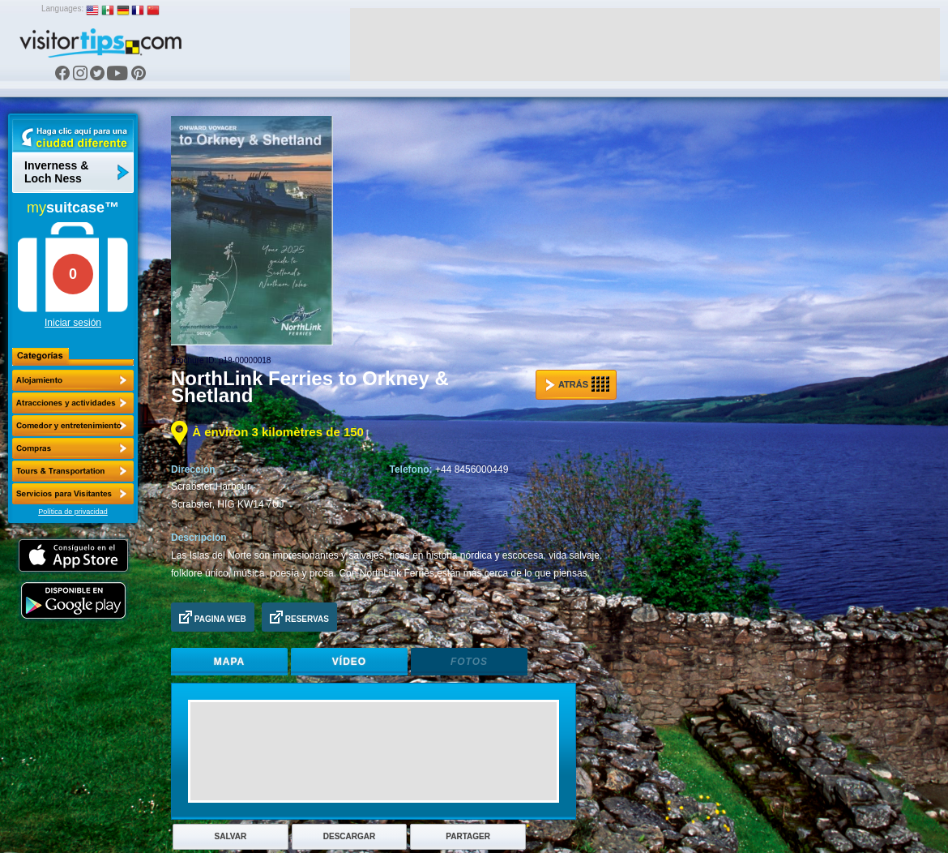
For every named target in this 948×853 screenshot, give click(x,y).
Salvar (231, 836)
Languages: (62, 8)
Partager (468, 836)
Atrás (577, 384)
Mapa (229, 661)
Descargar (349, 836)
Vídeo (349, 661)
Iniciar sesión (73, 322)
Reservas (299, 617)
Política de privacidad (73, 512)
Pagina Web (212, 617)
